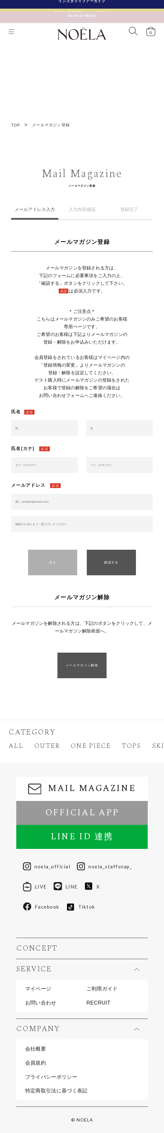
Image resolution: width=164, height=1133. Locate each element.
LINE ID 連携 (82, 836)
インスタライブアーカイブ (82, 4)
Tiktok (80, 907)
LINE (66, 886)
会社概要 (35, 1048)
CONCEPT (36, 948)
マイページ (38, 988)
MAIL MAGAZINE (82, 788)
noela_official (46, 866)
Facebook (41, 907)
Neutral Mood (82, 12)
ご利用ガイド (102, 988)
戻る (52, 562)
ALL (16, 746)
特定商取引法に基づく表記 (56, 1090)
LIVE (35, 886)
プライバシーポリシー (51, 1076)
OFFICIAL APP (82, 812)
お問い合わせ (40, 1002)
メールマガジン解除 (82, 665)
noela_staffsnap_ (104, 866)
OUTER (47, 746)
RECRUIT (98, 1002)
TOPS (131, 746)
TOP (15, 125)
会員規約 (35, 1062)
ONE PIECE (91, 746)
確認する (111, 562)
